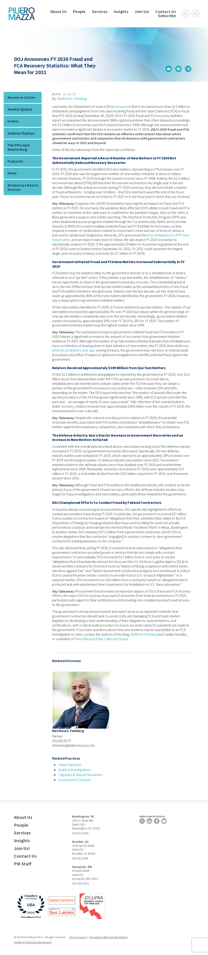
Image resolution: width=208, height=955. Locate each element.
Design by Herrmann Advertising (32, 942)
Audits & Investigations (74, 770)
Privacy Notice (78, 937)
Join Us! (142, 11)
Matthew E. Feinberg (72, 98)
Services (99, 11)
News (12, 173)
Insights (121, 11)
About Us (58, 11)
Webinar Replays (21, 133)
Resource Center (21, 97)
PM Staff (22, 864)
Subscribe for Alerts (152, 816)
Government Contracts (74, 780)
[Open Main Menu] (185, 14)
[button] (168, 69)
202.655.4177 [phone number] (61, 741)
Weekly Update (20, 109)
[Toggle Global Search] (195, 14)
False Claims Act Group (112, 639)
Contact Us (165, 11)
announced (123, 106)
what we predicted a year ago (73, 350)
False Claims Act (69, 765)
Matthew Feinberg (144, 634)
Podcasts (15, 161)
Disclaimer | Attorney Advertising (108, 937)
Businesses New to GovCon (23, 187)
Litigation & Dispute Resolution (80, 775)
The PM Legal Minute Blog (18, 147)
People (79, 11)
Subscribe (167, 15)
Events (13, 121)
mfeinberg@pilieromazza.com (73, 745)
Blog (56, 94)
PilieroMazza (84, 639)
